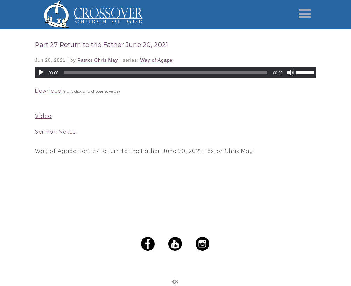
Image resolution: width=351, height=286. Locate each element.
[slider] (306, 71)
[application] (175, 72)
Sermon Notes (55, 131)
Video (43, 115)
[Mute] (290, 72)
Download (48, 90)
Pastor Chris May (97, 60)
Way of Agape (156, 60)
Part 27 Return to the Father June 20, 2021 (101, 45)
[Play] (40, 72)
